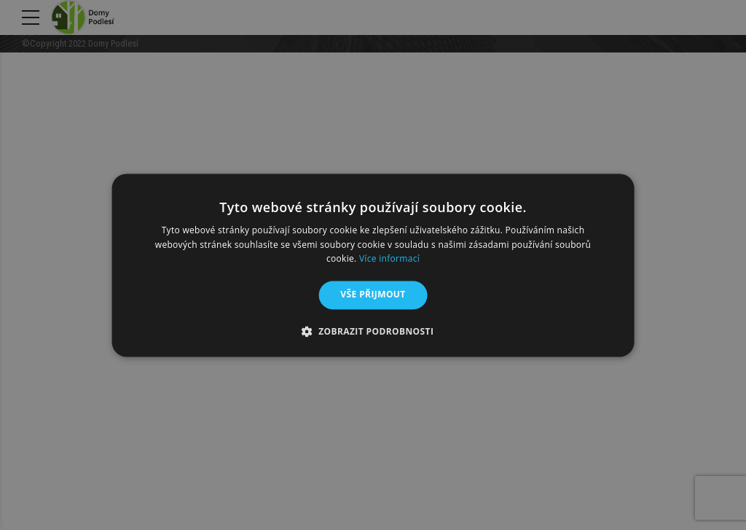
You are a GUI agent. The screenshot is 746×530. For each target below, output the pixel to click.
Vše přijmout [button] (372, 295)
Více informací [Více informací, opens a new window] (389, 259)
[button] (373, 331)
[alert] (373, 265)
